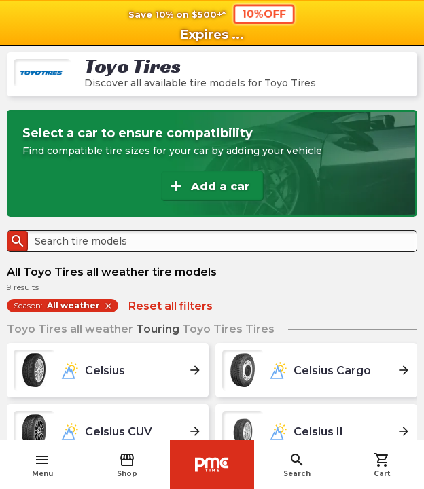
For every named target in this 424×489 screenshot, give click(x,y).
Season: (63, 305)
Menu (42, 465)
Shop (127, 465)
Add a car (209, 186)
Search (297, 465)
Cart (382, 465)
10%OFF (264, 13)
